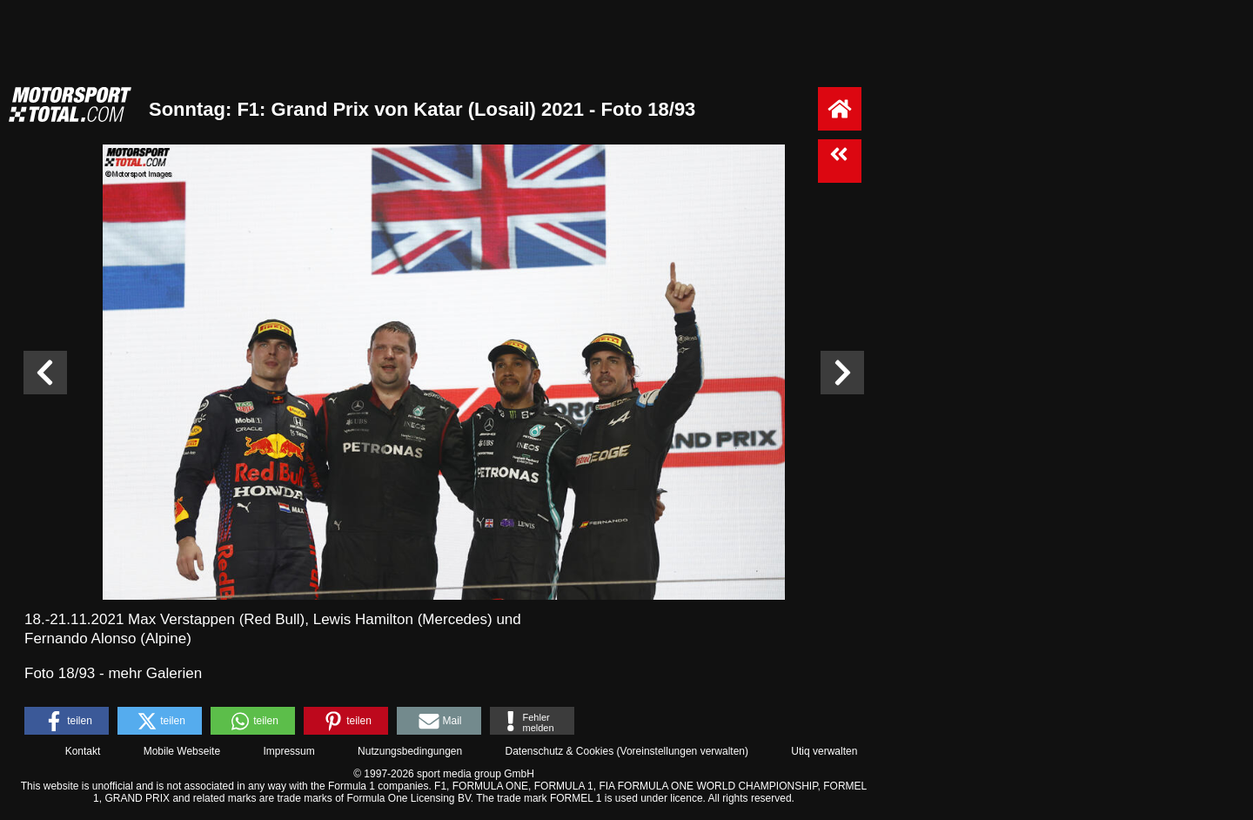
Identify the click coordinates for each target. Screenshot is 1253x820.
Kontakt (83, 751)
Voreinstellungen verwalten (682, 751)
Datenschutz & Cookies (559, 751)
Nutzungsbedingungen (410, 751)
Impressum (288, 751)
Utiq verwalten (824, 751)
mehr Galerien (155, 673)
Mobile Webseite (182, 751)
